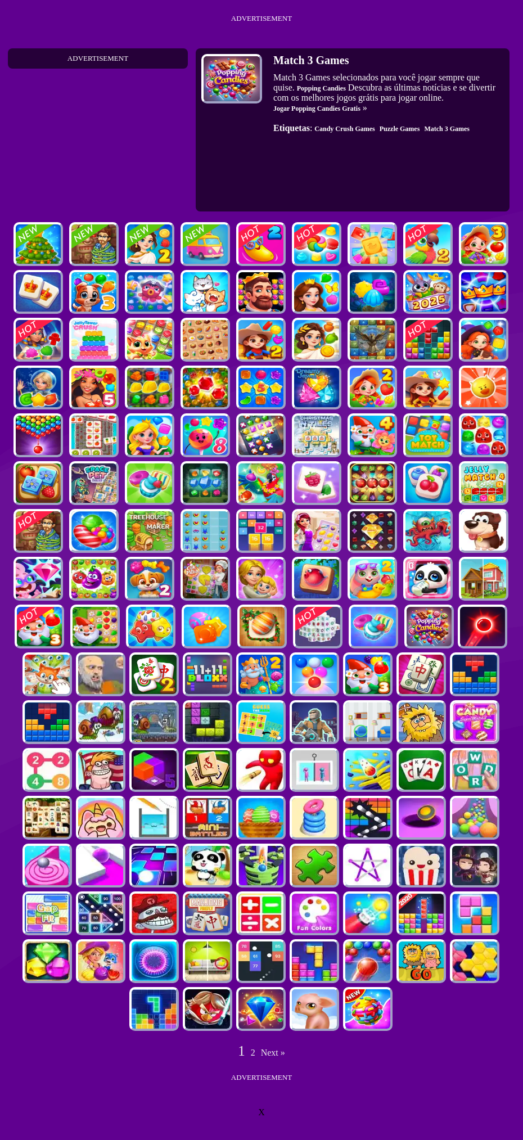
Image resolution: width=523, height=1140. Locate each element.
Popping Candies (321, 88)
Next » (273, 1052)
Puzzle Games (400, 129)
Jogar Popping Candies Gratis (316, 108)
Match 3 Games (447, 129)
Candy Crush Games (344, 129)
